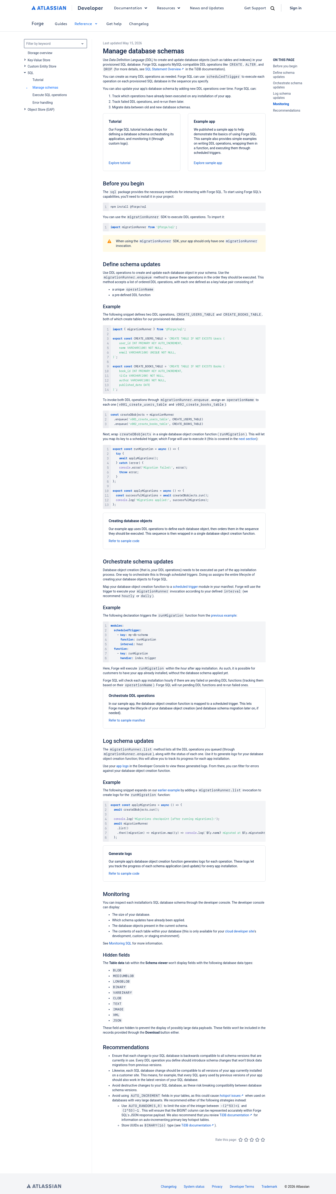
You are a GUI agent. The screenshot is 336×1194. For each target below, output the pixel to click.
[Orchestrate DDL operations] (184, 707)
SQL (30, 73)
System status (194, 1186)
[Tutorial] (141, 142)
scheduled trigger (185, 587)
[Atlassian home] (49, 8)
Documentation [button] (132, 8)
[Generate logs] (184, 863)
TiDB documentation (236, 1115)
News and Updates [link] (207, 7)
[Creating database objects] (184, 531)
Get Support (255, 7)
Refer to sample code (124, 541)
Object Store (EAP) (41, 109)
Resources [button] (170, 8)
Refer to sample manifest (127, 720)
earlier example (169, 790)
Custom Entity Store (42, 66)
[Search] (272, 8)
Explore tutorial (119, 163)
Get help (114, 23)
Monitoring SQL (120, 943)
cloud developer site (239, 931)
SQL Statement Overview (165, 69)
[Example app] (226, 142)
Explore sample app (208, 163)
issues (232, 1095)
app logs (122, 766)
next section (247, 439)
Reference (87, 23)
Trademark (269, 1186)
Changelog (139, 23)
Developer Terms (242, 1186)
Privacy (217, 1186)
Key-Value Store (39, 60)
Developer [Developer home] (90, 8)
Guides (61, 23)
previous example (223, 615)
